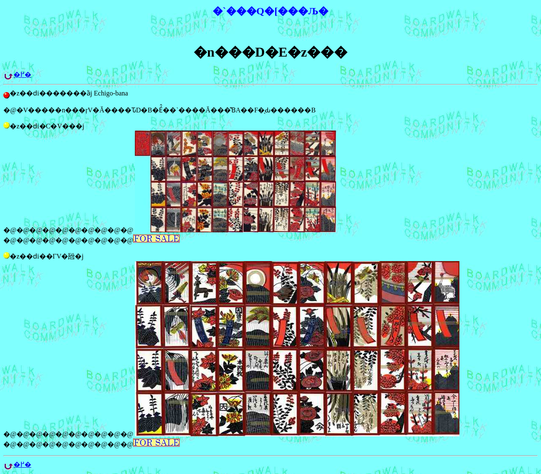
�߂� (22, 74)
